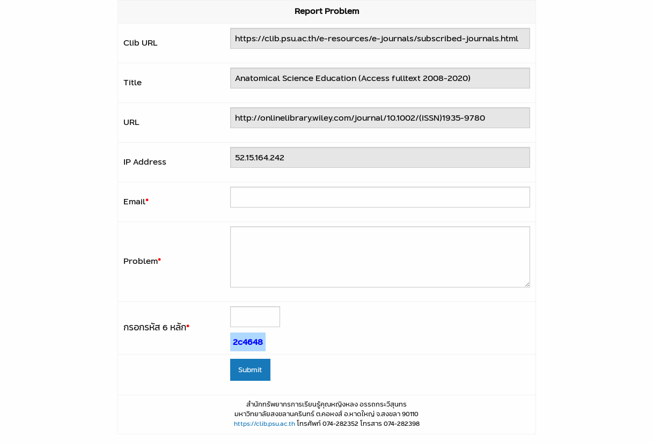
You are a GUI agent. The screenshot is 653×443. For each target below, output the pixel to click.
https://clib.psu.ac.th (264, 423)
